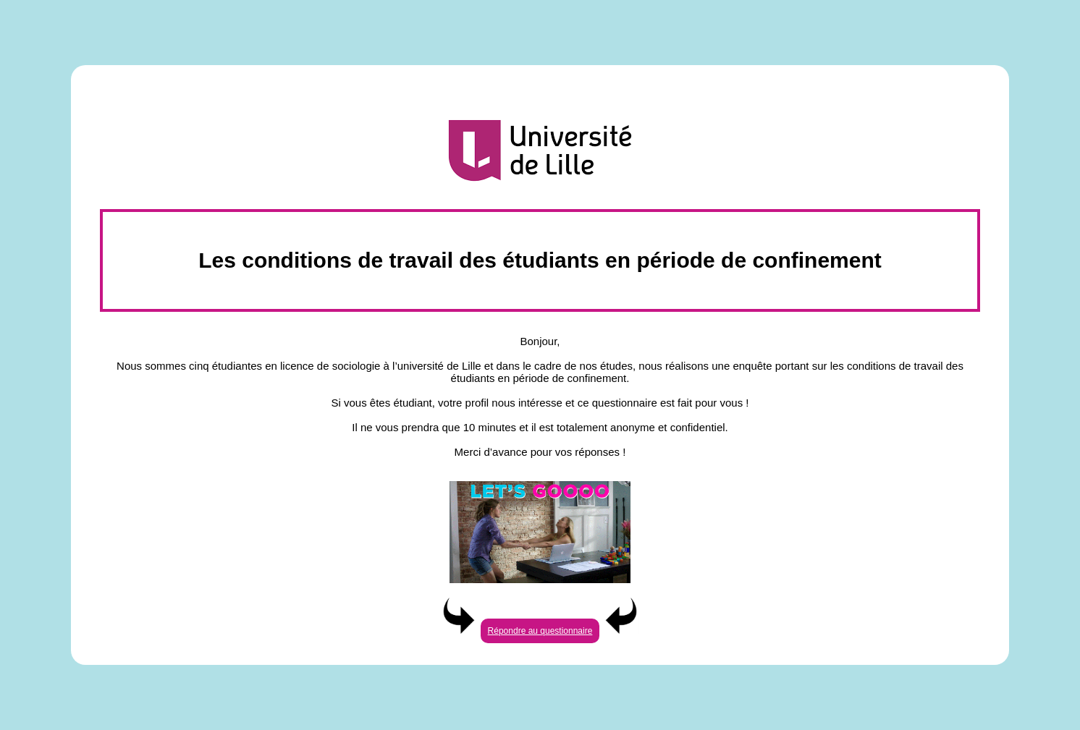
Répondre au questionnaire (540, 631)
